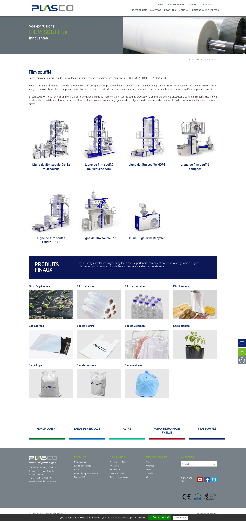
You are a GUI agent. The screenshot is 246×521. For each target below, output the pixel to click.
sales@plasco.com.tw (46, 482)
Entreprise (139, 10)
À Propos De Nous (118, 462)
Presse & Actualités (205, 10)
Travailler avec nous (119, 477)
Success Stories (176, 4)
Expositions (115, 470)
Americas (150, 466)
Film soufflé (79, 477)
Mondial (184, 10)
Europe (149, 470)
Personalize (181, 517)
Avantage (155, 10)
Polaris (213, 513)
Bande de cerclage (82, 466)
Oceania (149, 473)
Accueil (192, 60)
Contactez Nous (117, 473)
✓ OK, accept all (160, 517)
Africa (148, 477)
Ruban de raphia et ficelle (86, 473)
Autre (76, 470)
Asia (147, 462)
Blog (160, 4)
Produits (170, 10)
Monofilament (80, 462)
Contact (193, 4)
